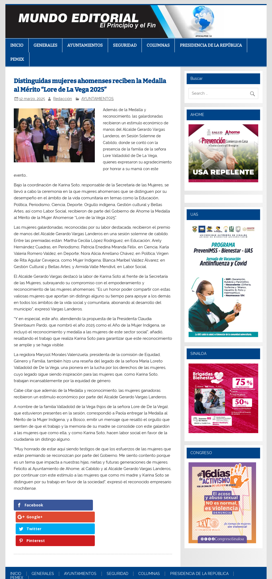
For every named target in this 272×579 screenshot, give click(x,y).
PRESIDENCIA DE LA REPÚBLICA (211, 45)
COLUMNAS (158, 45)
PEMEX (17, 59)
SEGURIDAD (125, 45)
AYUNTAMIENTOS (85, 45)
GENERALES (45, 45)
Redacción (62, 99)
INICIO (16, 45)
